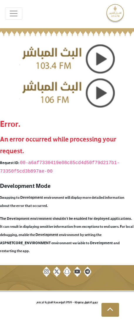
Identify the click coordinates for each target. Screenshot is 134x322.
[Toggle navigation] (13, 13)
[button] (110, 310)
